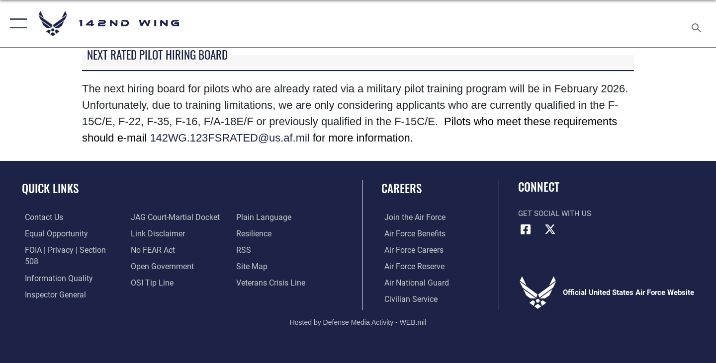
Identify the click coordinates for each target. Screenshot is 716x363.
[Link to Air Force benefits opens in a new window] (411, 233)
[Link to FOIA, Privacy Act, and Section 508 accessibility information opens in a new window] (67, 249)
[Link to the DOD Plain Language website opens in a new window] (262, 217)
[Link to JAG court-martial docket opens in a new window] (172, 217)
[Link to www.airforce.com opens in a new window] (411, 217)
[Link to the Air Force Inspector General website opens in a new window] (51, 282)
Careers (401, 188)
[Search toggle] (698, 23)
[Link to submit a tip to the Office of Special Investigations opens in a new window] (150, 282)
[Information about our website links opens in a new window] (155, 233)
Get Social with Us (554, 213)
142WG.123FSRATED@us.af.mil (229, 138)
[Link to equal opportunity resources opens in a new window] (51, 233)
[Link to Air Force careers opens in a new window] (410, 249)
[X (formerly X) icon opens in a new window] (550, 229)
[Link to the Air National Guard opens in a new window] (412, 282)
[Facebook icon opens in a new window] (525, 229)
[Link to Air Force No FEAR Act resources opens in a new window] (151, 249)
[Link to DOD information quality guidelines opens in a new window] (54, 265)
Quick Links (50, 188)
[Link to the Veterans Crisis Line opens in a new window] (270, 282)
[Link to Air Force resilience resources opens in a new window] (254, 233)
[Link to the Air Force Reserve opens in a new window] (410, 265)
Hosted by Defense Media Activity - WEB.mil (358, 321)
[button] (16, 23)
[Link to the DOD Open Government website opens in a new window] (159, 265)
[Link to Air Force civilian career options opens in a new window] (406, 298)
